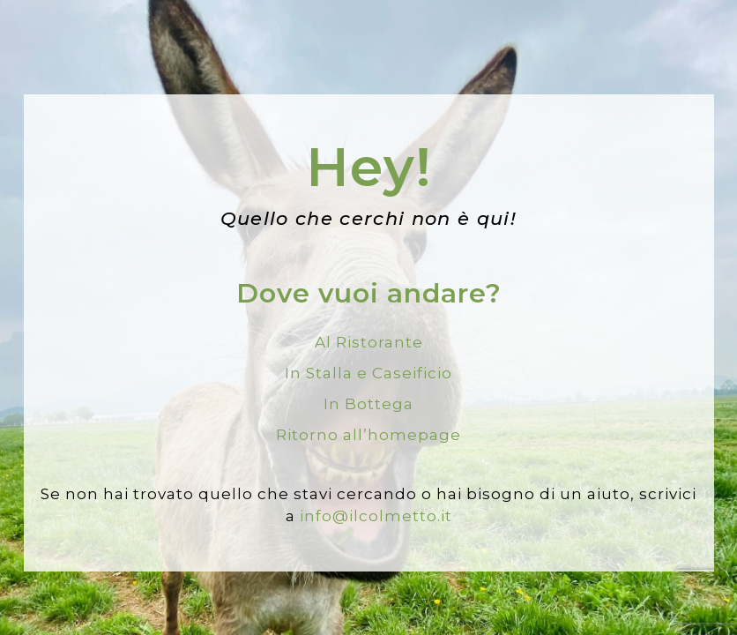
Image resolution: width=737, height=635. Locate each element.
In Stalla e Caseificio (368, 373)
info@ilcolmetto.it (376, 516)
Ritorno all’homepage (368, 435)
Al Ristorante (369, 342)
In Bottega (368, 404)
